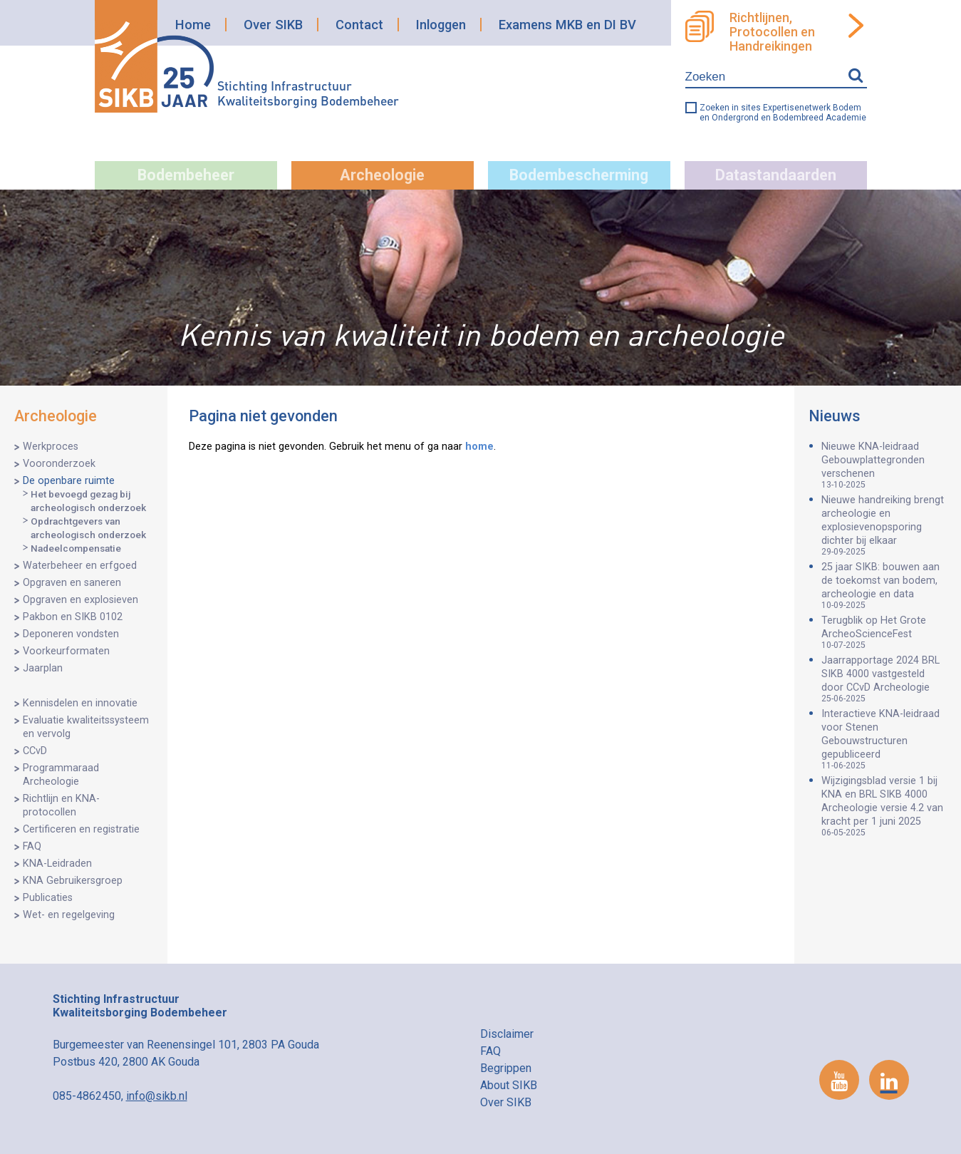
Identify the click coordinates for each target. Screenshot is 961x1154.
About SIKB (508, 1085)
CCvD (35, 751)
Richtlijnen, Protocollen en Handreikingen (772, 32)
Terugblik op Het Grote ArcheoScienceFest (884, 632)
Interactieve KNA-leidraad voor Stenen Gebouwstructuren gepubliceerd (884, 739)
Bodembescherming (578, 175)
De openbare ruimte (69, 481)
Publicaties (48, 898)
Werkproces (50, 447)
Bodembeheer (185, 175)
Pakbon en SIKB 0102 (73, 617)
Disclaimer (507, 1034)
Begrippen (505, 1068)
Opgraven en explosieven (80, 600)
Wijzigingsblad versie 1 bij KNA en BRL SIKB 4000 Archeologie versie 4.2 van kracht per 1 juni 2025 (884, 806)
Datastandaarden (775, 175)
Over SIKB (273, 24)
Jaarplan (43, 668)
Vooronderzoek (59, 464)
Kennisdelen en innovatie (80, 703)
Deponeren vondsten (71, 634)
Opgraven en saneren (72, 583)
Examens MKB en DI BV (567, 24)
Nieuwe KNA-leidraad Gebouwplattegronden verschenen (884, 465)
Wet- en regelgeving (69, 915)
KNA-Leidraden (57, 863)
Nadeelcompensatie (76, 548)
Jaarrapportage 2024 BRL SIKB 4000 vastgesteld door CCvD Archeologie (884, 679)
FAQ (32, 846)
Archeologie (382, 175)
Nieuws (835, 416)
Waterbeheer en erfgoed (80, 566)
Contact (359, 24)
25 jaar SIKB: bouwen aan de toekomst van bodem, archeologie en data (884, 585)
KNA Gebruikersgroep (73, 881)
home (479, 447)
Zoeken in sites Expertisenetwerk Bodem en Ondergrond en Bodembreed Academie (783, 113)
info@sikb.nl (156, 1096)
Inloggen (441, 24)
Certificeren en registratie (81, 829)
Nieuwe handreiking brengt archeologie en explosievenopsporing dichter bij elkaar (884, 525)
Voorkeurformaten (66, 651)
